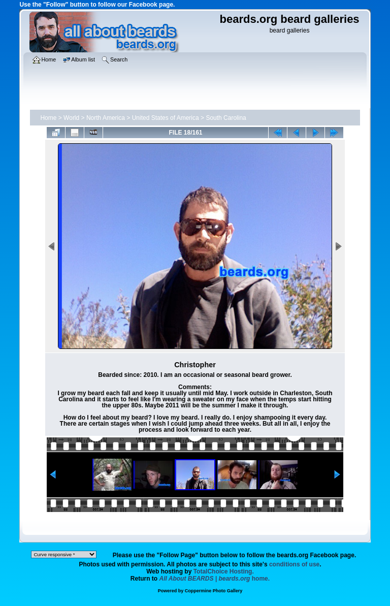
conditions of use (294, 564)
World (71, 117)
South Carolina (226, 117)
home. (214, 578)
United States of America (165, 117)
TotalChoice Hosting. (223, 571)
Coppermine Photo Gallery (214, 590)
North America (105, 117)
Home (48, 117)
